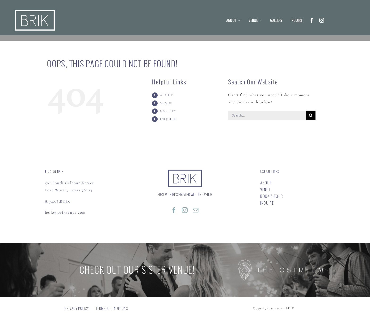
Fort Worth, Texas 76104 (68, 189)
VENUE (166, 103)
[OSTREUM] (281, 261)
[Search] (310, 115)
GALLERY (168, 111)
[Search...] (267, 115)
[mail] (196, 210)
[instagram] (321, 20)
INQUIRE (168, 119)
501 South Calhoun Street (69, 182)
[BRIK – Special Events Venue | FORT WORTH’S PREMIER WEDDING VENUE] (185, 171)
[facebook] (312, 20)
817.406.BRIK (57, 201)
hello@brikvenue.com (65, 212)
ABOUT (166, 95)
